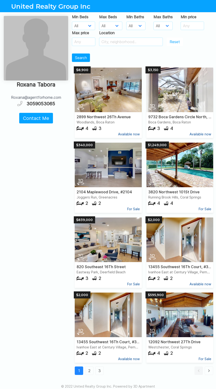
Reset (175, 41)
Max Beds (108, 17)
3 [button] (99, 370)
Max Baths (163, 17)
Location (107, 33)
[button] (198, 370)
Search (81, 57)
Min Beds (80, 17)
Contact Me (36, 118)
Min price (188, 17)
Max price (80, 33)
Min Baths (135, 17)
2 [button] (89, 370)
